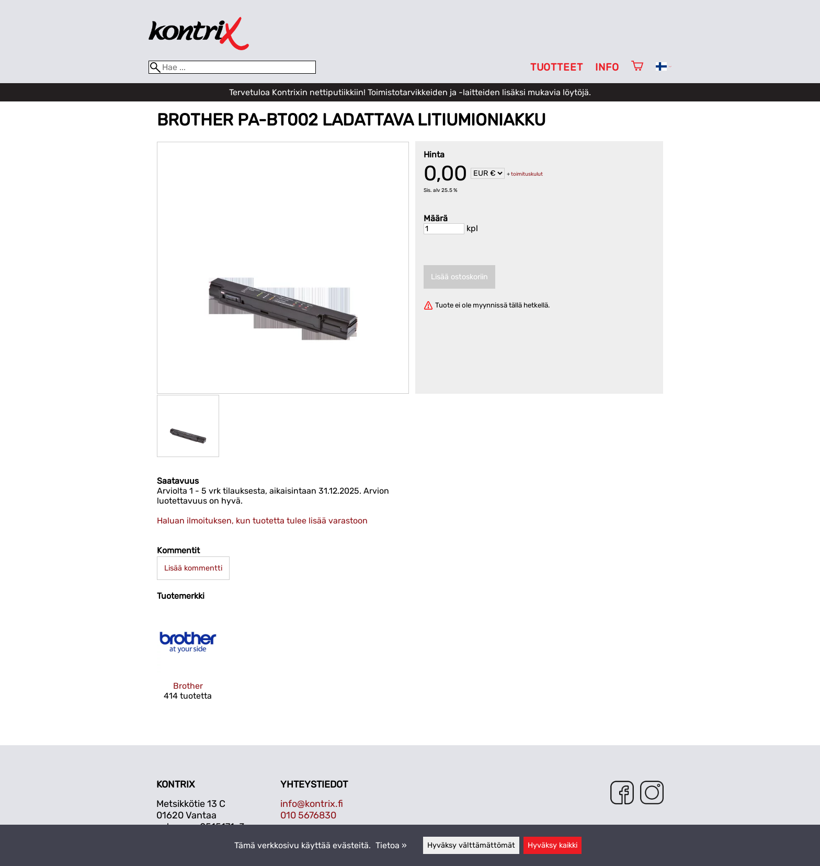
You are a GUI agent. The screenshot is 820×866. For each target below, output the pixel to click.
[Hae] (232, 67)
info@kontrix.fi (311, 804)
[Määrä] (444, 228)
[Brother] (188, 665)
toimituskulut (527, 174)
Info (607, 67)
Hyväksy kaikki (552, 845)
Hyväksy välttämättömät (471, 845)
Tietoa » (391, 845)
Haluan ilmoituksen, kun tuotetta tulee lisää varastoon (262, 521)
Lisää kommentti (193, 568)
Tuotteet (557, 67)
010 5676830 (308, 815)
